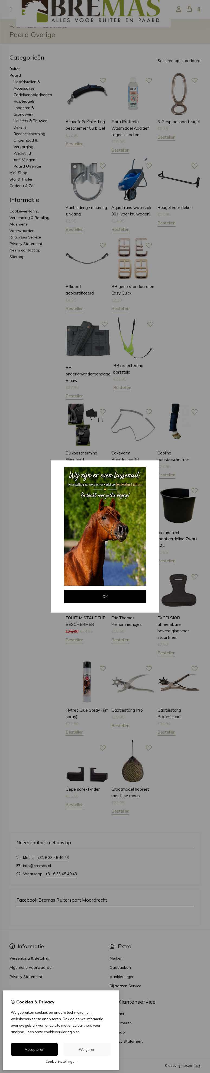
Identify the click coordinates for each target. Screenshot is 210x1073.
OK (105, 596)
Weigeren (87, 1049)
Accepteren (34, 1049)
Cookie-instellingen (61, 1061)
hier (76, 1032)
